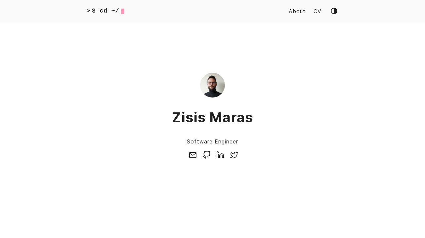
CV (317, 11)
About (297, 11)
